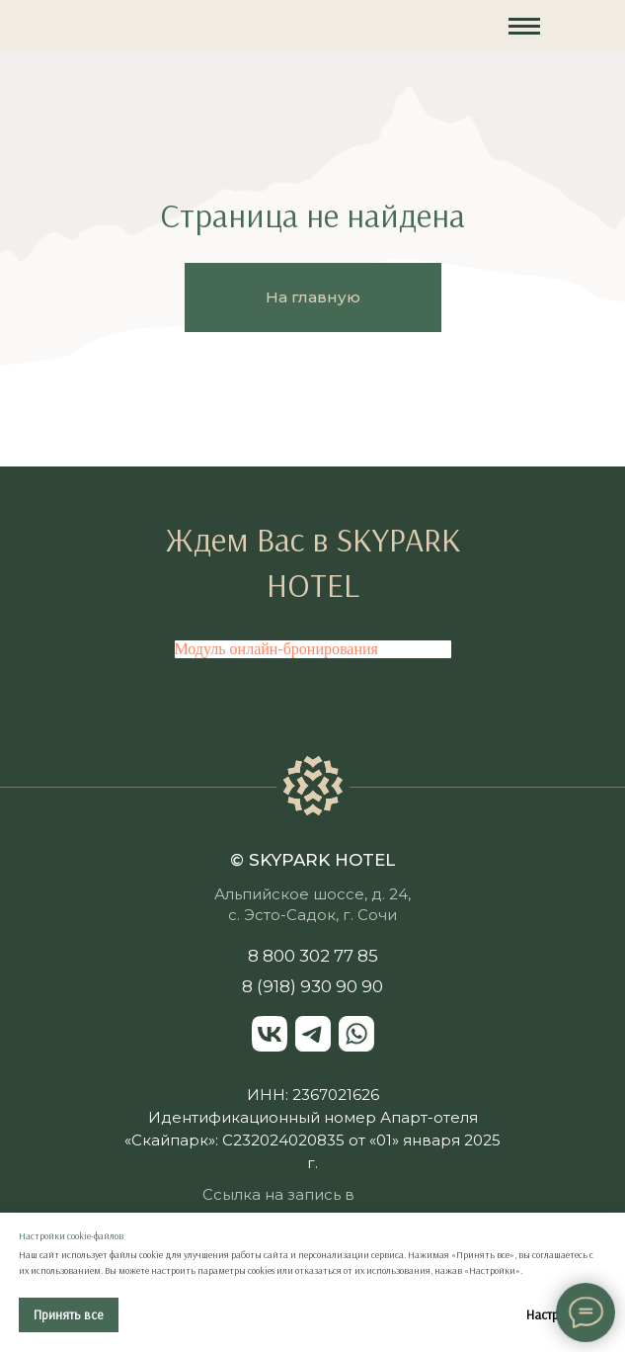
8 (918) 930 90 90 (312, 986)
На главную (313, 297)
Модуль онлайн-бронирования (276, 648)
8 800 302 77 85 (313, 956)
